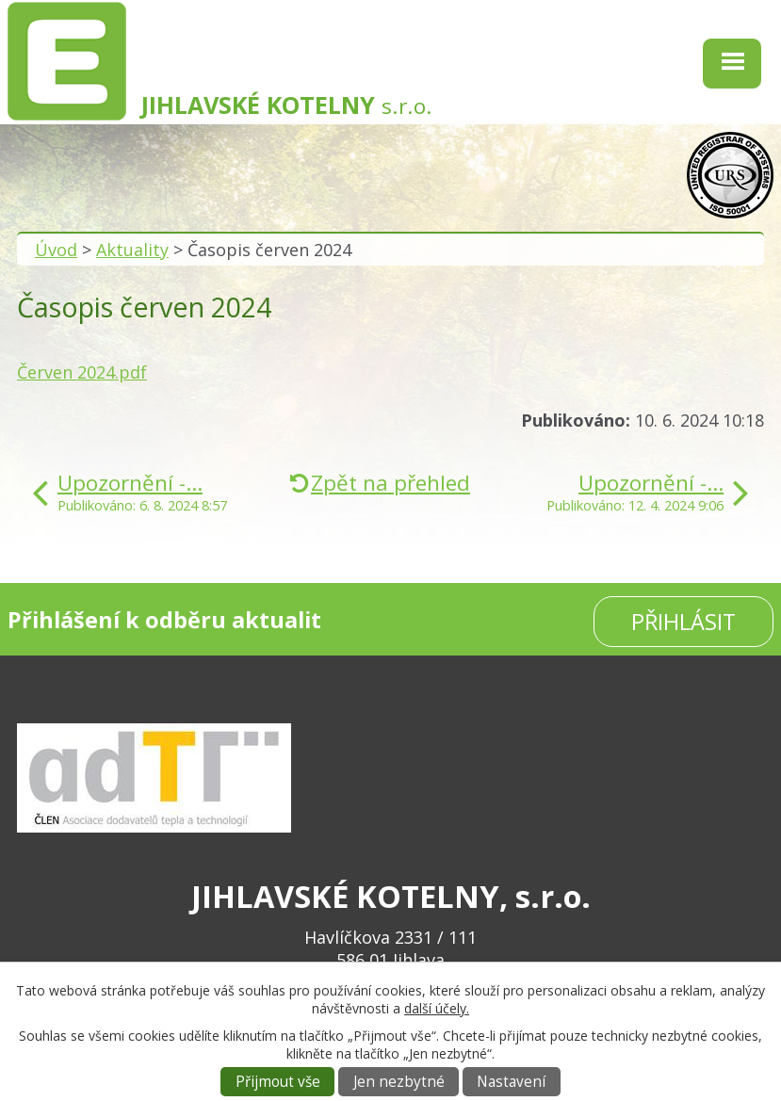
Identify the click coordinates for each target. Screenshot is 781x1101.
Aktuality (132, 249)
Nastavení (511, 1082)
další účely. (436, 1008)
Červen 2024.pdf (82, 372)
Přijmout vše (278, 1082)
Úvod (56, 249)
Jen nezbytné (399, 1082)
